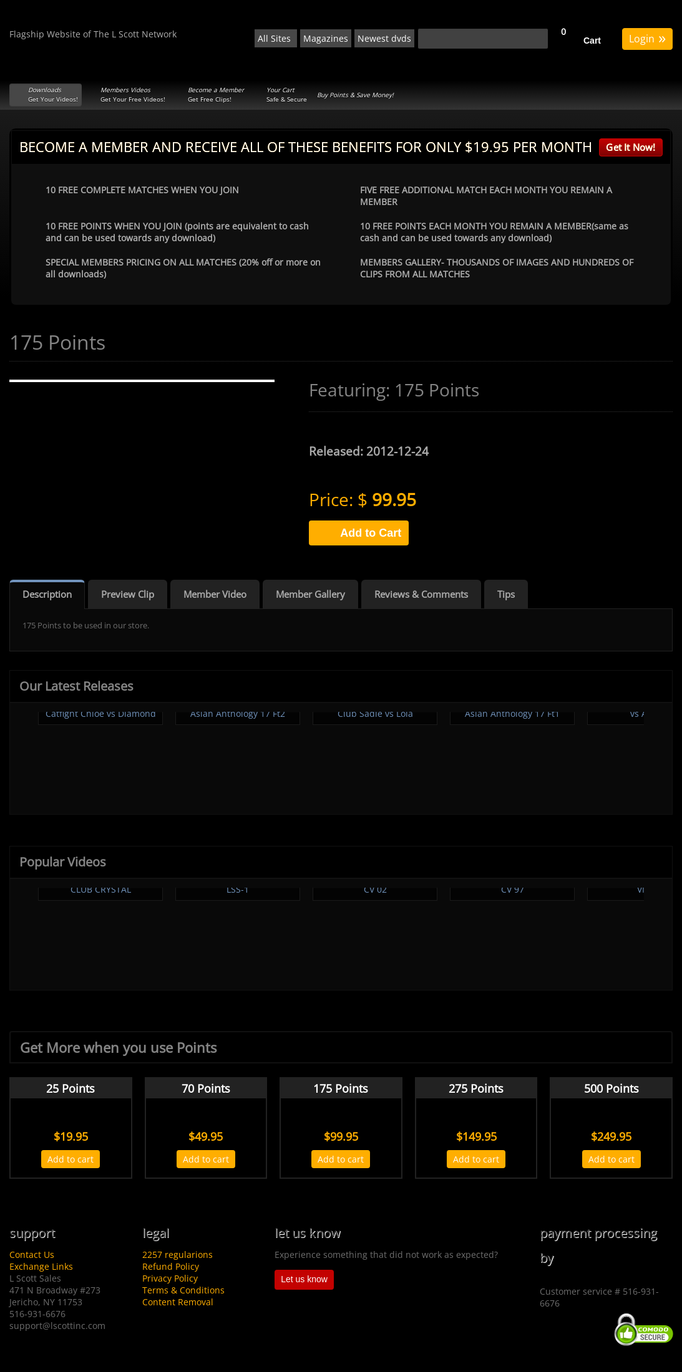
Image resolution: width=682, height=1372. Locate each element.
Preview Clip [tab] (127, 594)
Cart (592, 41)
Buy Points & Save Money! (355, 94)
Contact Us (31, 1254)
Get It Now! (630, 147)
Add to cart (70, 1159)
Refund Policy (170, 1266)
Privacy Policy (170, 1278)
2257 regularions (177, 1254)
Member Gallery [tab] (310, 594)
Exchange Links (41, 1266)
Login (647, 37)
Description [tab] (47, 594)
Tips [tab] (506, 594)
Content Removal (177, 1302)
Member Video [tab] (214, 594)
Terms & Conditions (183, 1290)
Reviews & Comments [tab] (421, 594)
